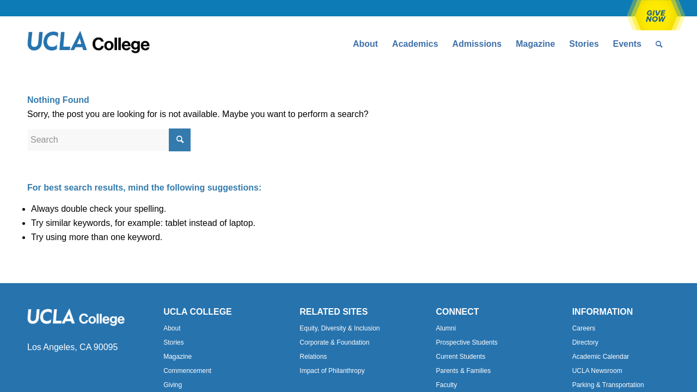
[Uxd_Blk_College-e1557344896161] (88, 44)
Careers (584, 328)
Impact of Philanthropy (331, 371)
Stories (173, 342)
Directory (585, 342)
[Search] (659, 44)
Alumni (446, 328)
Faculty (446, 385)
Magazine (177, 356)
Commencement (187, 371)
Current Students (460, 356)
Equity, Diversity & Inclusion (339, 328)
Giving (172, 385)
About (171, 328)
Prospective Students (466, 342)
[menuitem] (365, 44)
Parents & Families (463, 371)
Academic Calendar (600, 356)
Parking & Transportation (608, 385)
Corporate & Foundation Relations (334, 349)
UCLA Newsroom (597, 371)
